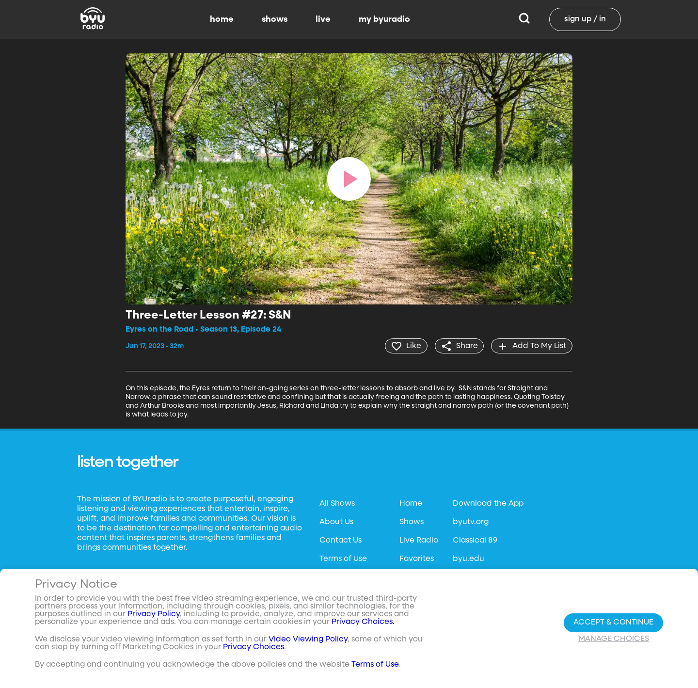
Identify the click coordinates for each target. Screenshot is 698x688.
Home (410, 503)
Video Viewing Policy (308, 639)
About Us (336, 522)
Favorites (416, 558)
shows (274, 19)
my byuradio (384, 19)
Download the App (488, 503)
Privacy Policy (153, 614)
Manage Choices (613, 639)
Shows (411, 522)
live (323, 19)
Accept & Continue (613, 622)
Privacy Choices (253, 647)
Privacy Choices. (363, 622)
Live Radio (418, 540)
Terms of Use (343, 558)
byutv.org (471, 522)
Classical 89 (475, 540)
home (222, 19)
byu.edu (468, 558)
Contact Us (340, 540)
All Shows (337, 503)
